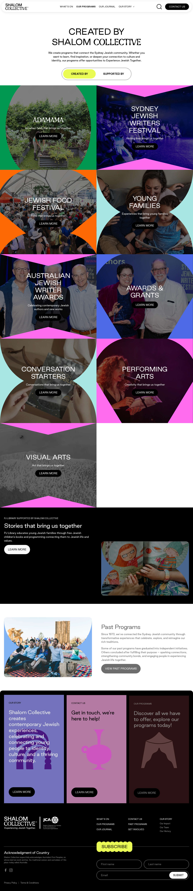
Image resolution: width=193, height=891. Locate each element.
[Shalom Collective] (16, 6)
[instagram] (11, 870)
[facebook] (5, 870)
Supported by (113, 73)
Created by (79, 73)
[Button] (48, 136)
